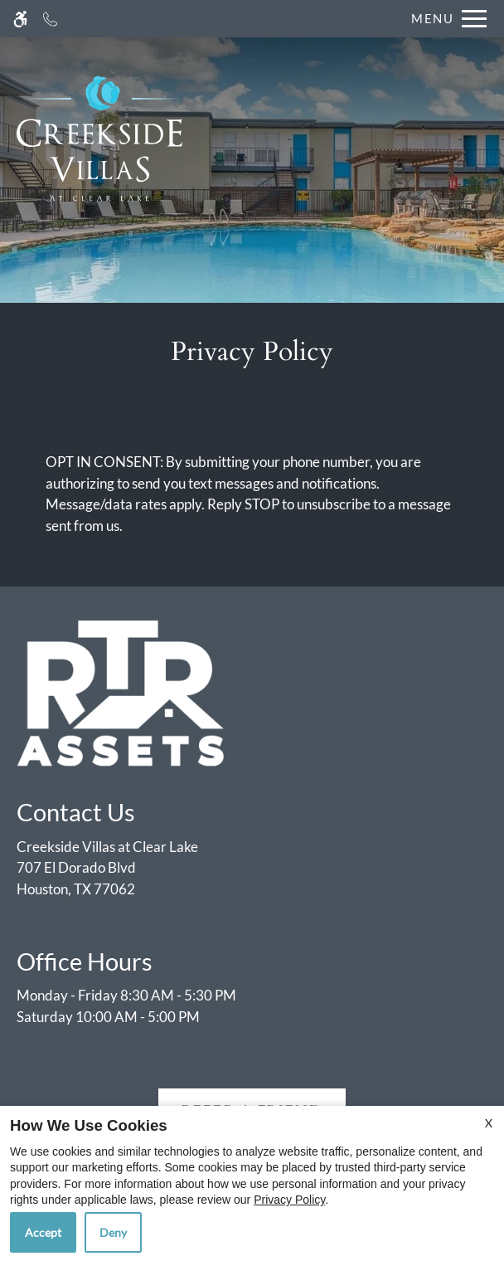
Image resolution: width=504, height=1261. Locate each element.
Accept (43, 1232)
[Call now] (50, 18)
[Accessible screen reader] (20, 18)
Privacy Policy (289, 1199)
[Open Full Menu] (444, 18)
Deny (113, 1232)
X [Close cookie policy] (488, 1123)
